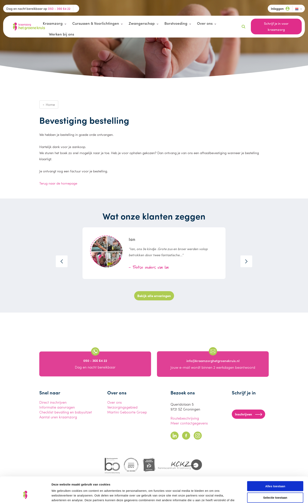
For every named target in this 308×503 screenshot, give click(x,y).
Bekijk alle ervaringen (154, 295)
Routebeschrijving (184, 418)
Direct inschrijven (53, 402)
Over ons (205, 23)
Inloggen (280, 8)
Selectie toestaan (275, 475)
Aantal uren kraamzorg (58, 416)
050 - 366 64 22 (59, 8)
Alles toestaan (275, 464)
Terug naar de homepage (58, 183)
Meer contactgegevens (189, 423)
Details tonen (212, 495)
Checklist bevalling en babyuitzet (65, 412)
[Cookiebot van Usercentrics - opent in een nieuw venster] (25, 495)
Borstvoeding (175, 23)
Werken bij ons (61, 34)
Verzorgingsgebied (122, 407)
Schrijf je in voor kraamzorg (276, 26)
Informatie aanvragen (57, 407)
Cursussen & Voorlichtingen (95, 23)
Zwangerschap (142, 23)
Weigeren (275, 487)
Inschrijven (248, 414)
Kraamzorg (53, 23)
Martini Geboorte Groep (127, 412)
